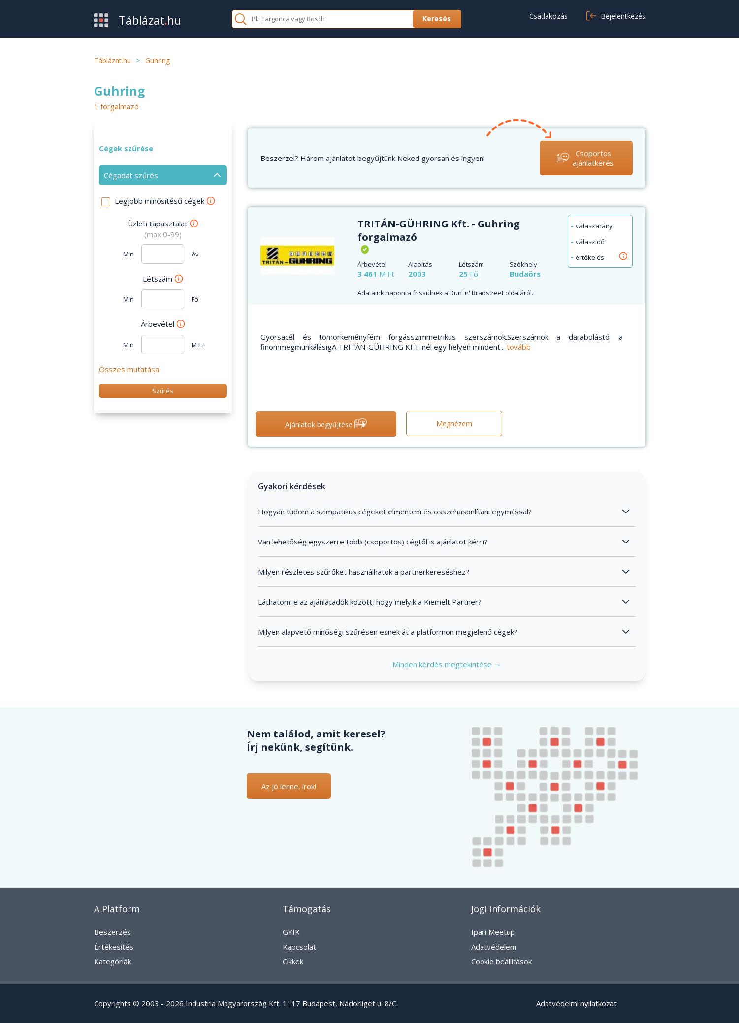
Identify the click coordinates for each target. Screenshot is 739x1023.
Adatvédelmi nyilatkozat (576, 1003)
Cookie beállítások (501, 961)
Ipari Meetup (493, 932)
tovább (519, 347)
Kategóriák (112, 961)
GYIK (291, 932)
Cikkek (293, 961)
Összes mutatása (129, 369)
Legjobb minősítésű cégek (165, 201)
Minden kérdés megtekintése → (446, 664)
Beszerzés (112, 932)
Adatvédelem (493, 947)
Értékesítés (113, 947)
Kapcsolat (299, 947)
